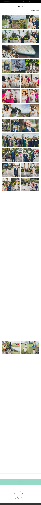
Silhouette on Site (23, 498)
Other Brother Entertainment (21, 496)
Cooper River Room (21, 494)
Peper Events (23, 495)
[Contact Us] (20, 482)
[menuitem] (15, 1)
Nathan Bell (37, 10)
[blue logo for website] (7, 1)
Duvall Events (22, 497)
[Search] (38, 1)
